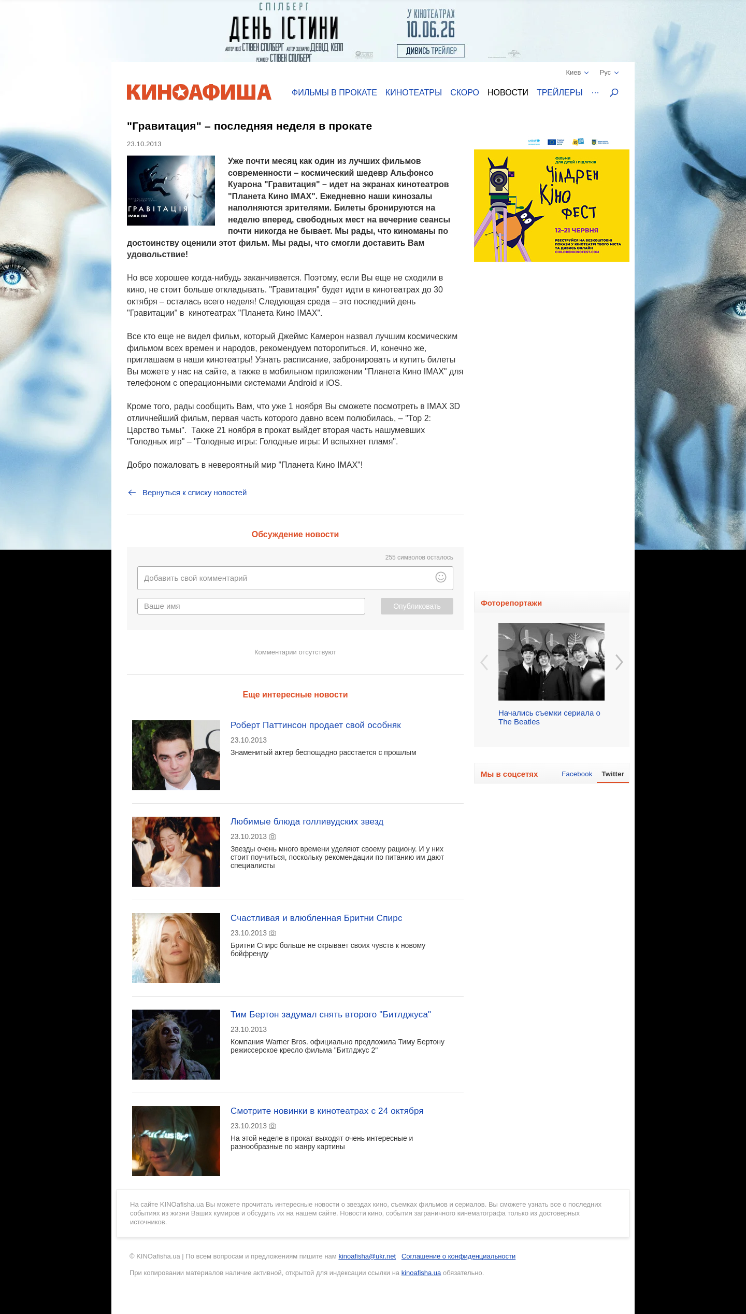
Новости (507, 92)
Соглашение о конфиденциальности (458, 1256)
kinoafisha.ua (421, 1273)
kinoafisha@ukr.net (367, 1256)
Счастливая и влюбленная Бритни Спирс (317, 918)
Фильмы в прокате (334, 92)
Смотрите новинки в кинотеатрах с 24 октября (327, 1111)
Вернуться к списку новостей (187, 492)
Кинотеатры (413, 92)
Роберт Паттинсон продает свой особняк (316, 725)
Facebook (577, 774)
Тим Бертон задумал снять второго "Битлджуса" (331, 1014)
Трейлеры (560, 92)
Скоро (464, 92)
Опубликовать (417, 606)
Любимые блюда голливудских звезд (307, 822)
